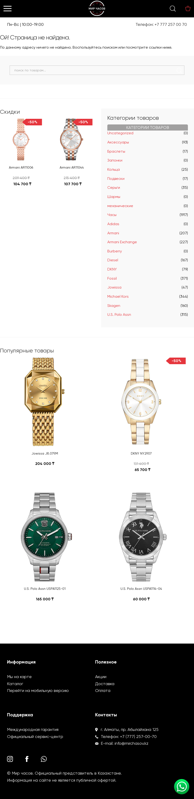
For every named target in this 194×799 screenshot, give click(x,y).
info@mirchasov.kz (131, 743)
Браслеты (116, 151)
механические (120, 206)
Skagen (113, 305)
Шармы (113, 196)
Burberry (114, 251)
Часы (111, 214)
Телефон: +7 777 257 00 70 (161, 24)
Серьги (113, 187)
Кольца (113, 169)
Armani (113, 233)
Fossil (112, 278)
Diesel (112, 260)
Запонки (114, 160)
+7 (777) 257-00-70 (138, 736)
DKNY (112, 269)
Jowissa (114, 287)
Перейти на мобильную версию (38, 690)
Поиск (179, 70)
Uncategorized (120, 133)
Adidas (113, 224)
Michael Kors (118, 296)
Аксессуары (118, 142)
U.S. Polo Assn (119, 314)
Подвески (115, 178)
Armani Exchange (122, 242)
